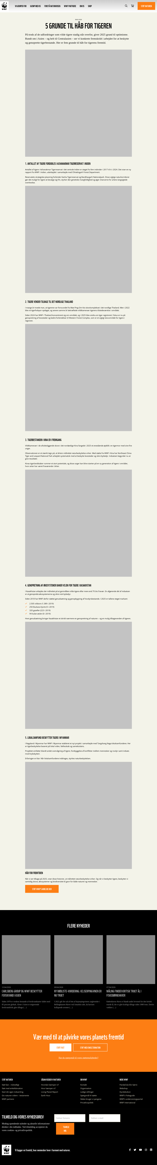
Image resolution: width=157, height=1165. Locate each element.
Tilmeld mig (66, 1128)
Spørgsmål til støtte (88, 1095)
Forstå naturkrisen (52, 6)
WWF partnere (70, 6)
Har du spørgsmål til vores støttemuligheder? (78, 1058)
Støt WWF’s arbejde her (42, 889)
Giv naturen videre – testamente (15, 1095)
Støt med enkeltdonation (90, 1047)
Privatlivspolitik (86, 1102)
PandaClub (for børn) (128, 1085)
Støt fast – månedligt (10, 1085)
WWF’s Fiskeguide (127, 1095)
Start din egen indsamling (12, 1092)
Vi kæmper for (20, 6)
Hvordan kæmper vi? (50, 1085)
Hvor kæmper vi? (48, 1088)
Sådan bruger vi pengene (90, 1099)
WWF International (127, 1102)
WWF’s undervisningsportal (131, 1099)
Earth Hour (45, 1095)
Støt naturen (146, 6)
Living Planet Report (49, 1092)
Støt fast (60, 1047)
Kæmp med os (35, 6)
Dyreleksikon (125, 1092)
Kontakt (83, 1085)
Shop (90, 6)
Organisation (85, 1088)
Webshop (124, 1088)
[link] (130, 1150)
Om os (82, 6)
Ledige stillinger (87, 1092)
